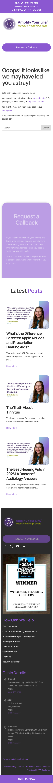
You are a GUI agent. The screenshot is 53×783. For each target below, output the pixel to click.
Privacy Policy (10, 766)
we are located (39, 98)
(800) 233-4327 (31, 6)
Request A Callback (27, 542)
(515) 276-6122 (31, 3)
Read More (11, 366)
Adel (17, 3)
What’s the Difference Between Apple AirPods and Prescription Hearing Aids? (25, 340)
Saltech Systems (20, 759)
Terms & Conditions (26, 766)
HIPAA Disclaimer (43, 770)
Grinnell (19, 6)
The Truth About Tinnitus (19, 410)
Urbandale (17, 9)
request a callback (36, 101)
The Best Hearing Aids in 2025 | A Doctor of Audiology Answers (25, 474)
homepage (7, 110)
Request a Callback (26, 48)
